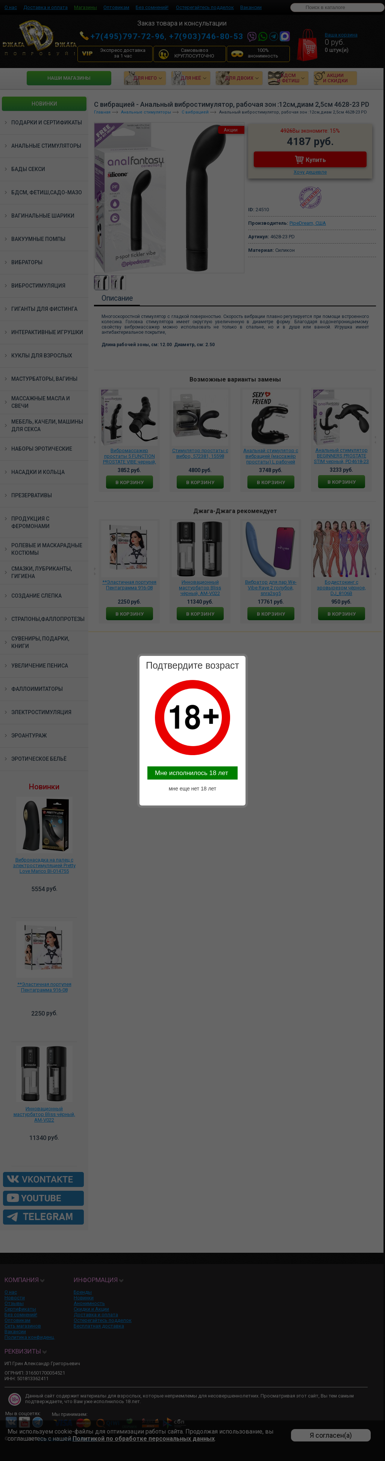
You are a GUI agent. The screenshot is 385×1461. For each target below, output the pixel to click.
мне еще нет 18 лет (193, 789)
